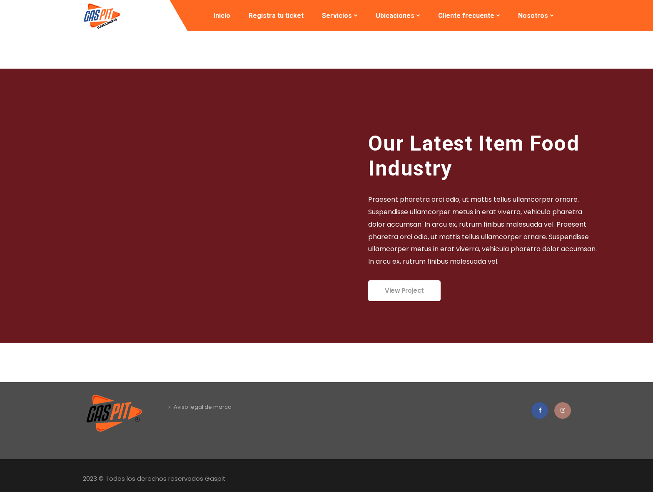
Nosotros (533, 16)
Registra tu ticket (276, 16)
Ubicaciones (395, 16)
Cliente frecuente (466, 16)
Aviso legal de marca (203, 407)
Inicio (222, 16)
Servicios (337, 16)
